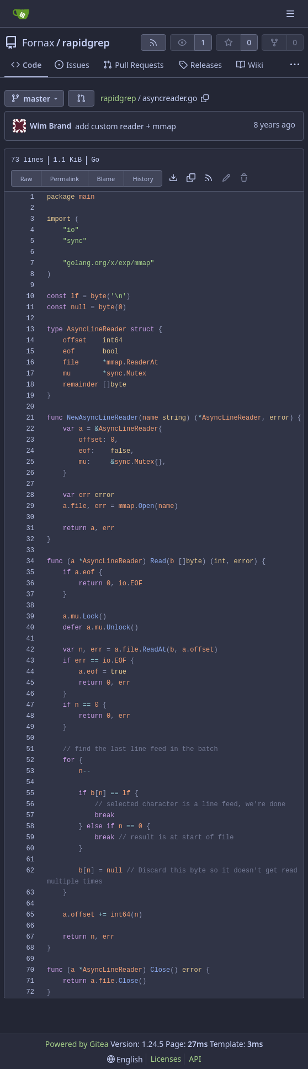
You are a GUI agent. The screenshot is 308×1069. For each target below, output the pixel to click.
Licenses (166, 1059)
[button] (81, 98)
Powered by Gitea (77, 1044)
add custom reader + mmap (125, 126)
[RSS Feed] (153, 42)
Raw (26, 178)
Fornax (38, 42)
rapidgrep (86, 42)
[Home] (21, 14)
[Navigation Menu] (291, 13)
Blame (106, 178)
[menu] (125, 1059)
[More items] (295, 65)
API (195, 1059)
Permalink (64, 178)
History (143, 178)
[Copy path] (205, 98)
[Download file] (173, 178)
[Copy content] (191, 178)
